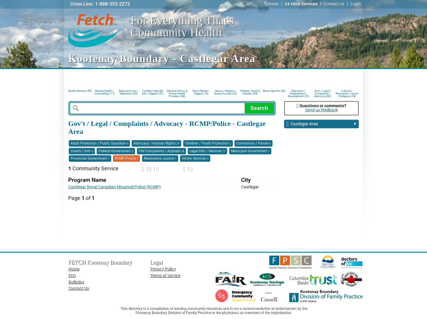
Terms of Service (165, 275)
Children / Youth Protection (208, 143)
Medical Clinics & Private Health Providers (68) (177, 93)
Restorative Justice (160, 158)
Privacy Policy (163, 268)
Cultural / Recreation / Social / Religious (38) (347, 93)
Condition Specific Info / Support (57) (152, 92)
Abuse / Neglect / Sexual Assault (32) (225, 92)
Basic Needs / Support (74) (201, 92)
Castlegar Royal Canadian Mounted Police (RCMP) (114, 187)
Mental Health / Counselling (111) (104, 92)
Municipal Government (250, 151)
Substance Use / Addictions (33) (128, 92)
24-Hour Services (301, 4)
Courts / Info (82, 151)
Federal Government (115, 151)
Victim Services (195, 158)
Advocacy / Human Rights (156, 143)
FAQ (72, 275)
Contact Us (334, 4)
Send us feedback (321, 110)
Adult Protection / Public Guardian (99, 143)
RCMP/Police (126, 158)
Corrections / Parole (253, 143)
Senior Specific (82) (274, 90)
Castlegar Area (321, 124)
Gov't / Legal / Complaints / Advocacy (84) (322, 93)
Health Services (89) (80, 90)
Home (272, 4)
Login (355, 4)
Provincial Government (90, 158)
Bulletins (76, 281)
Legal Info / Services (207, 151)
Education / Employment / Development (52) (298, 93)
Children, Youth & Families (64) (250, 92)
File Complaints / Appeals (161, 151)
